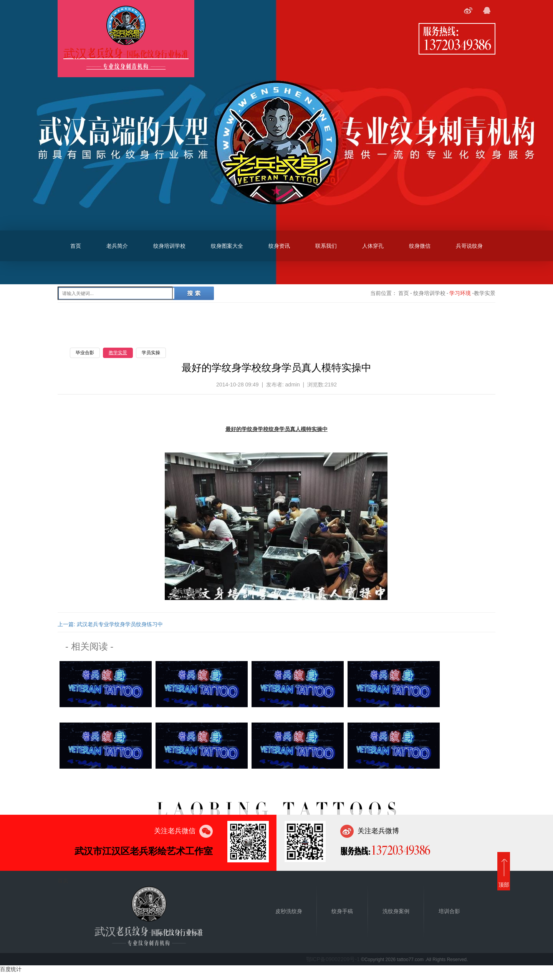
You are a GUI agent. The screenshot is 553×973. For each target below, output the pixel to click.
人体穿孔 (373, 246)
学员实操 (151, 352)
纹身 (273, 429)
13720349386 (457, 44)
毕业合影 (85, 352)
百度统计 (11, 969)
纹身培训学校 (169, 246)
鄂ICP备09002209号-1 (333, 959)
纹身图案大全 (227, 246)
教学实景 (118, 352)
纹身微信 (419, 246)
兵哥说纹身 (469, 246)
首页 (75, 246)
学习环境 (460, 293)
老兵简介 (117, 246)
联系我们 (326, 246)
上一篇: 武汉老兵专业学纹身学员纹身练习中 (110, 624)
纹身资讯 (279, 246)
